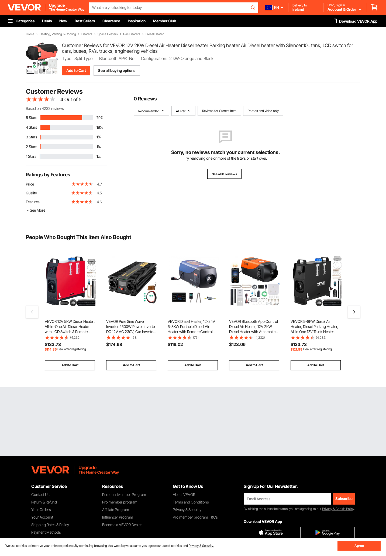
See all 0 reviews (224, 174)
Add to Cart (76, 70)
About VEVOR (184, 494)
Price (30, 184)
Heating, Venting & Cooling (58, 34)
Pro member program (119, 502)
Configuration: (154, 58)
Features (33, 202)
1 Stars (31, 156)
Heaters (86, 34)
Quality (31, 193)
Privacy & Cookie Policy (338, 509)
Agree (359, 546)
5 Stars (31, 117)
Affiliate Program (115, 509)
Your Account (42, 517)
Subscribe (344, 498)
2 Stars (31, 146)
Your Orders (41, 509)
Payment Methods (46, 532)
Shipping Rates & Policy (50, 524)
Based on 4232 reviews (45, 108)
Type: (67, 58)
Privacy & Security (187, 509)
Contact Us (40, 494)
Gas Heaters (131, 34)
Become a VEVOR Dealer (122, 524)
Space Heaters (108, 34)
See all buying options (116, 70)
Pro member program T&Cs (195, 517)
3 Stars (31, 137)
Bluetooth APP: (113, 58)
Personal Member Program (124, 494)
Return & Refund (44, 502)
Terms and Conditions (191, 502)
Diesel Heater (155, 34)
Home (30, 34)
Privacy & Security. (201, 546)
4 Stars (31, 127)
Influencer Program (117, 517)
